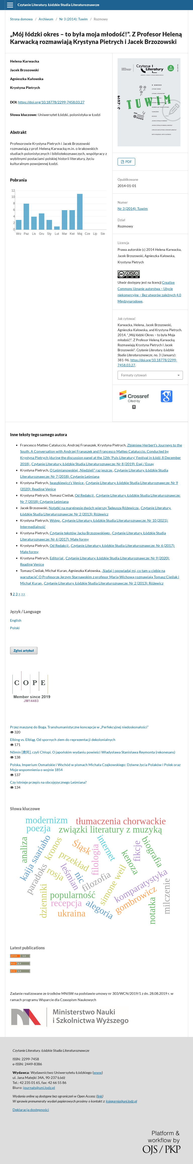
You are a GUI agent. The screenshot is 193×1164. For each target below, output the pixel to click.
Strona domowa (21, 19)
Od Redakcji (84, 495)
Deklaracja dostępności (31, 1110)
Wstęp (55, 520)
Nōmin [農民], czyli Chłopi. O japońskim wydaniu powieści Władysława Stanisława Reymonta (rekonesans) (92, 752)
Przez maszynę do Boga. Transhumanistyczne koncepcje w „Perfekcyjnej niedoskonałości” (79, 727)
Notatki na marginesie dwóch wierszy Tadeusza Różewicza (94, 508)
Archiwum (46, 19)
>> (23, 594)
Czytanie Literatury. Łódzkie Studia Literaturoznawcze (58, 5)
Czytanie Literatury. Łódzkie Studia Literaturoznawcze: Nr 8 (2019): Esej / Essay (92, 464)
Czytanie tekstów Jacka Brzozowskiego (80, 533)
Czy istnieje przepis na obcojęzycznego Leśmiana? (48, 782)
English (15, 620)
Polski (15, 628)
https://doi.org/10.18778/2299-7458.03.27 (51, 102)
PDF (128, 162)
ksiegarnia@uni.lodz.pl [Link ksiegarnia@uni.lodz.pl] (121, 1101)
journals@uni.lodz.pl (39, 1087)
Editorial (57, 558)
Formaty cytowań (134, 375)
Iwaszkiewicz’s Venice (67, 483)
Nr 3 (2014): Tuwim (73, 19)
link (99, 1096)
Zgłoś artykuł (24, 651)
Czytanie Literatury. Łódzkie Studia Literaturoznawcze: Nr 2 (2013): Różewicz (103, 583)
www (97, 1072)
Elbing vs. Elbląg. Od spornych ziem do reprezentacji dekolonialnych (62, 739)
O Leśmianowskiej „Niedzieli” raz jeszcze (81, 470)
